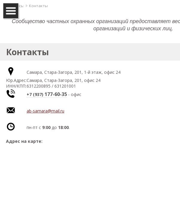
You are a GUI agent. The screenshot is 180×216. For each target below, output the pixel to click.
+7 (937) (36, 94)
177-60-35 (56, 94)
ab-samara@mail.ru (45, 111)
